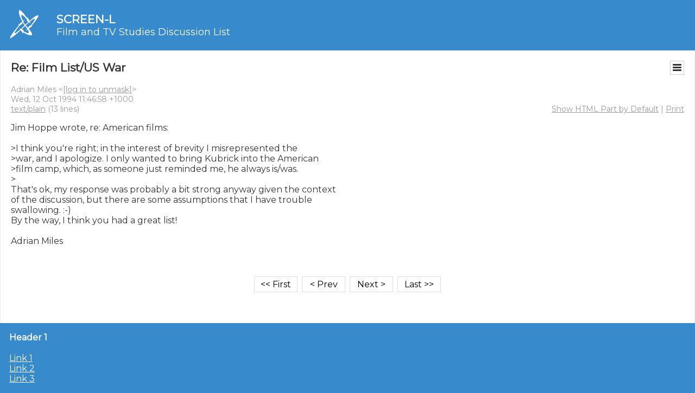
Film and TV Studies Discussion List (143, 32)
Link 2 (22, 368)
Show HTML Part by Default (605, 109)
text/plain (28, 109)
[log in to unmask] (97, 89)
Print (675, 109)
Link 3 (22, 378)
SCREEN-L (85, 19)
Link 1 (21, 358)
